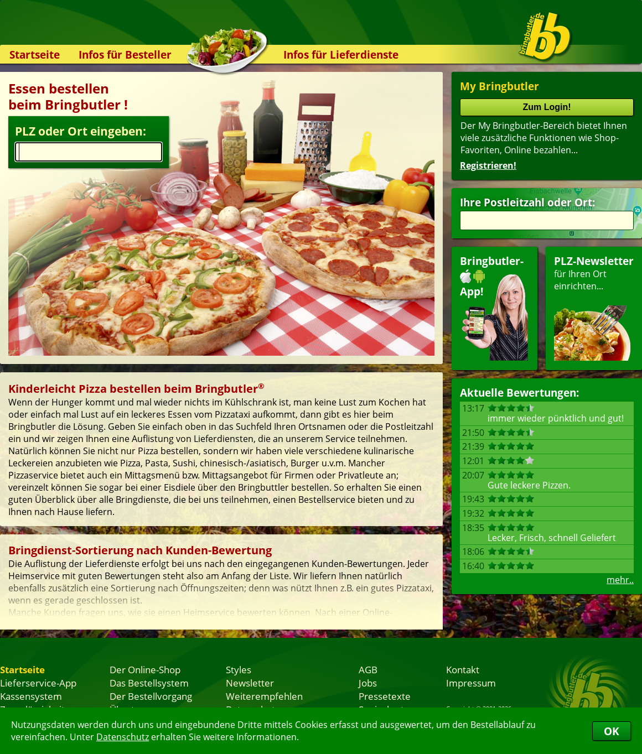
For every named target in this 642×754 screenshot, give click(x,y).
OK (611, 731)
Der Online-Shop (145, 669)
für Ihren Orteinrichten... (594, 307)
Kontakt (462, 669)
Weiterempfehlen (264, 696)
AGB (368, 669)
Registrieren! (488, 165)
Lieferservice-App (38, 682)
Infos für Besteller (125, 54)
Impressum (471, 682)
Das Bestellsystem (149, 682)
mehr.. (620, 580)
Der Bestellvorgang (151, 696)
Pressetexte (385, 696)
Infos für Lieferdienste (340, 54)
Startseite (34, 54)
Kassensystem (31, 696)
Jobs (368, 682)
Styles (238, 669)
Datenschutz (122, 737)
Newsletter (250, 682)
